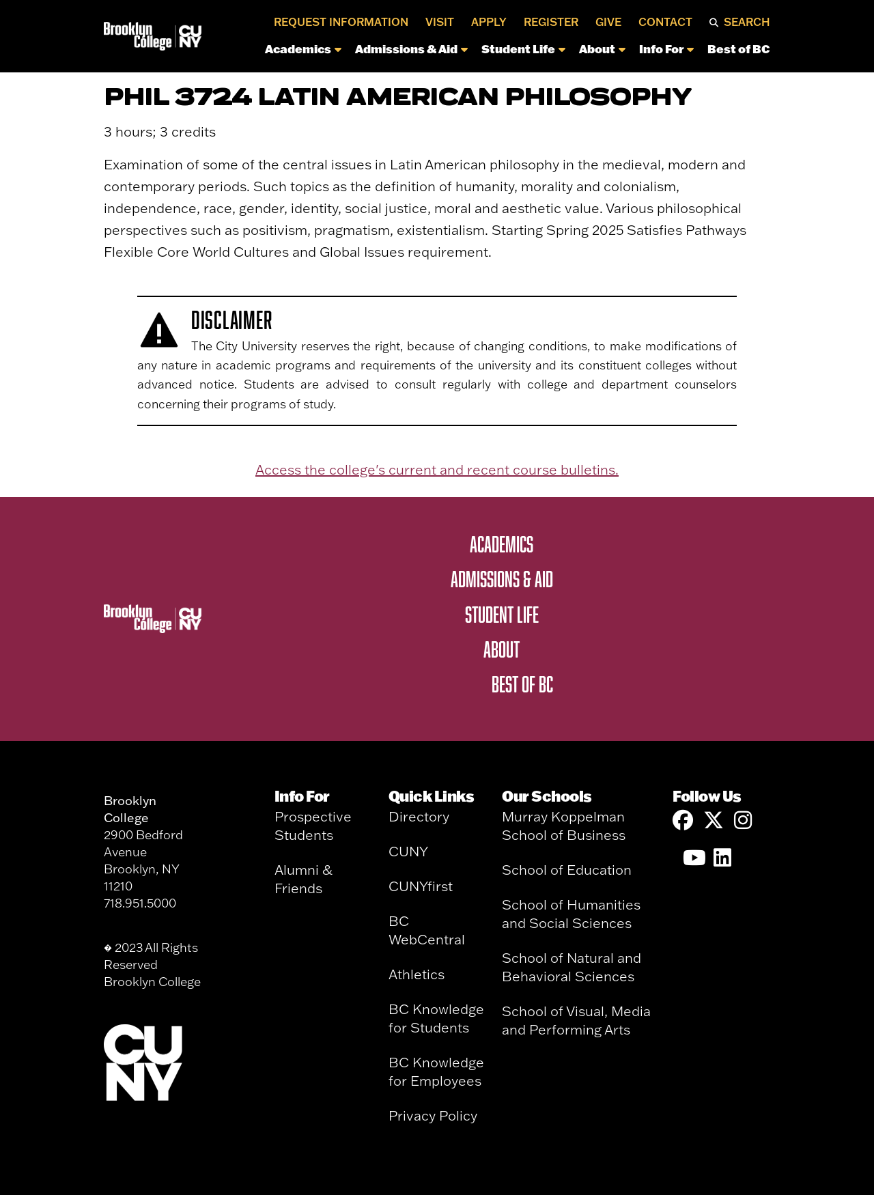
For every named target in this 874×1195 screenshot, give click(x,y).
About (602, 48)
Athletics (417, 974)
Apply (489, 22)
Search (747, 22)
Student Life (523, 48)
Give (608, 22)
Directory (419, 816)
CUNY (408, 851)
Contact (665, 22)
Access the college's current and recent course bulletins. (437, 469)
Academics (303, 48)
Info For (666, 48)
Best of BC (738, 48)
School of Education (567, 869)
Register (551, 22)
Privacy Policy (433, 1115)
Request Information (341, 22)
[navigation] (490, 52)
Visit (439, 22)
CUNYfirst (421, 886)
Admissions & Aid (411, 48)
